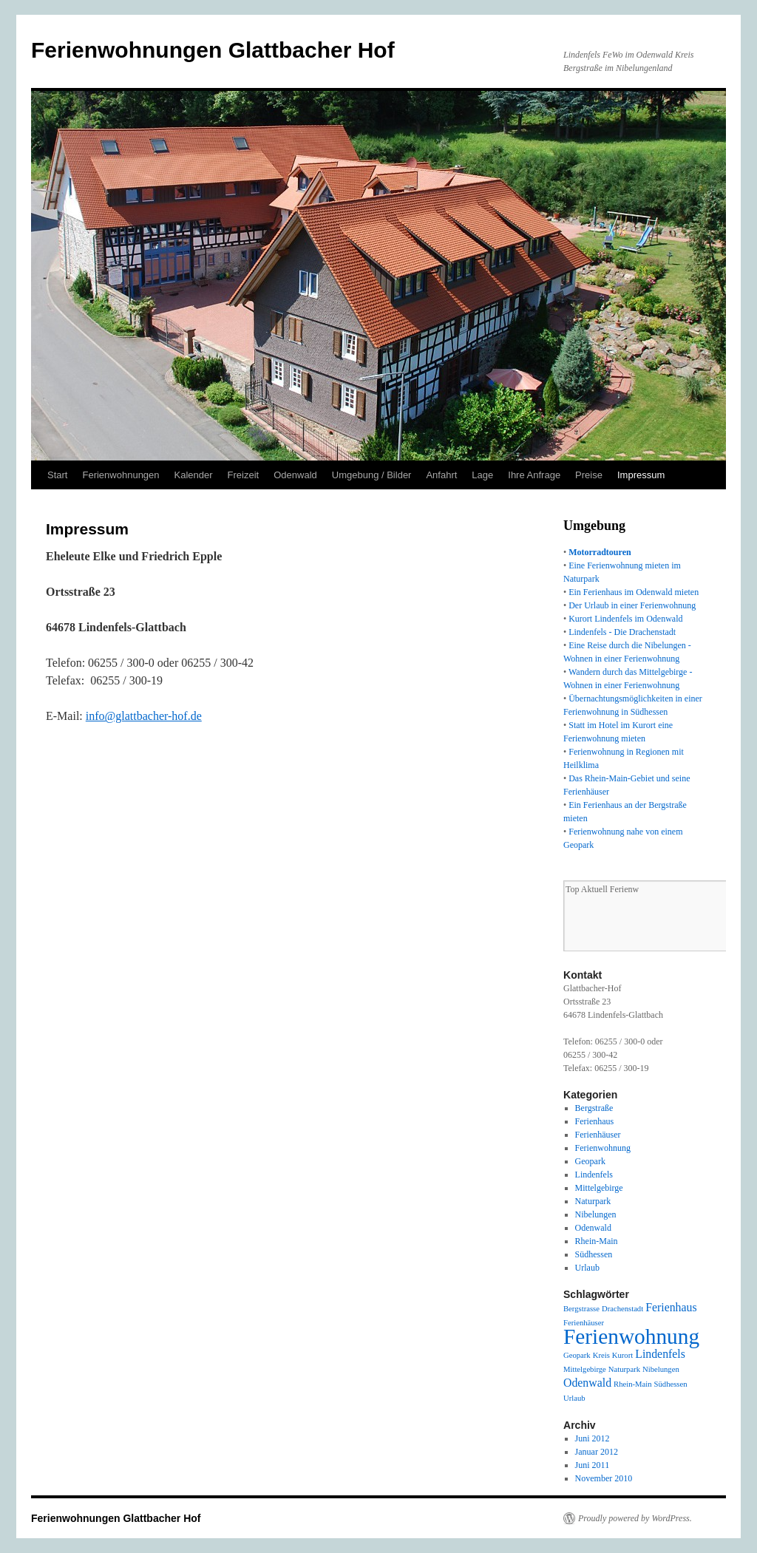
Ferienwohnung (603, 1148)
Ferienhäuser (598, 1134)
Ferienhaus (594, 1121)
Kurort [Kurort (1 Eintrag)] (622, 1355)
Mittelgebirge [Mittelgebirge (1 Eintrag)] (584, 1369)
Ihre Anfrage (534, 474)
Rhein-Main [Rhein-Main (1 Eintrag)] (633, 1384)
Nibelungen (596, 1214)
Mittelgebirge (599, 1188)
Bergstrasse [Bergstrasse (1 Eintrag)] (581, 1309)
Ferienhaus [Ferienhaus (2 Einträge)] (670, 1307)
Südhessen (594, 1254)
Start (57, 474)
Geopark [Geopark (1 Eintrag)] (577, 1355)
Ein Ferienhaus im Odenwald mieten (633, 592)
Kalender (193, 474)
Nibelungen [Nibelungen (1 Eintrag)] (660, 1369)
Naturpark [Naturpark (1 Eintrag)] (624, 1369)
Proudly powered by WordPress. (635, 1518)
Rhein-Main (596, 1241)
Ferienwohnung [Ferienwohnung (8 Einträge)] (631, 1336)
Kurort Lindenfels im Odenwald (625, 619)
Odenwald (295, 474)
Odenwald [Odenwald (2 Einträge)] (587, 1382)
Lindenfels (594, 1174)
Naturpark (593, 1201)
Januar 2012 (596, 1452)
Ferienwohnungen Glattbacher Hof (213, 50)
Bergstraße (594, 1108)
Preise (588, 474)
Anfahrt (441, 474)
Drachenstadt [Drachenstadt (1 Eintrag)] (622, 1309)
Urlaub (587, 1268)
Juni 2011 (592, 1465)
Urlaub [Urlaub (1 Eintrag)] (574, 1398)
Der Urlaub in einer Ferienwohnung (632, 605)
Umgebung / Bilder (372, 474)
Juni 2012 (592, 1438)
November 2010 (604, 1478)
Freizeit (243, 474)
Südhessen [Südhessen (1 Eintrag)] (671, 1384)
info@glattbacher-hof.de (144, 716)
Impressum (641, 474)
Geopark (590, 1161)
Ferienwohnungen (120, 474)
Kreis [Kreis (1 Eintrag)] (601, 1355)
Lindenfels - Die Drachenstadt (622, 632)
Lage (482, 474)
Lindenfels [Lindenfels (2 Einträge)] (660, 1354)
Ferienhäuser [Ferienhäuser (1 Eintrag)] (583, 1323)
